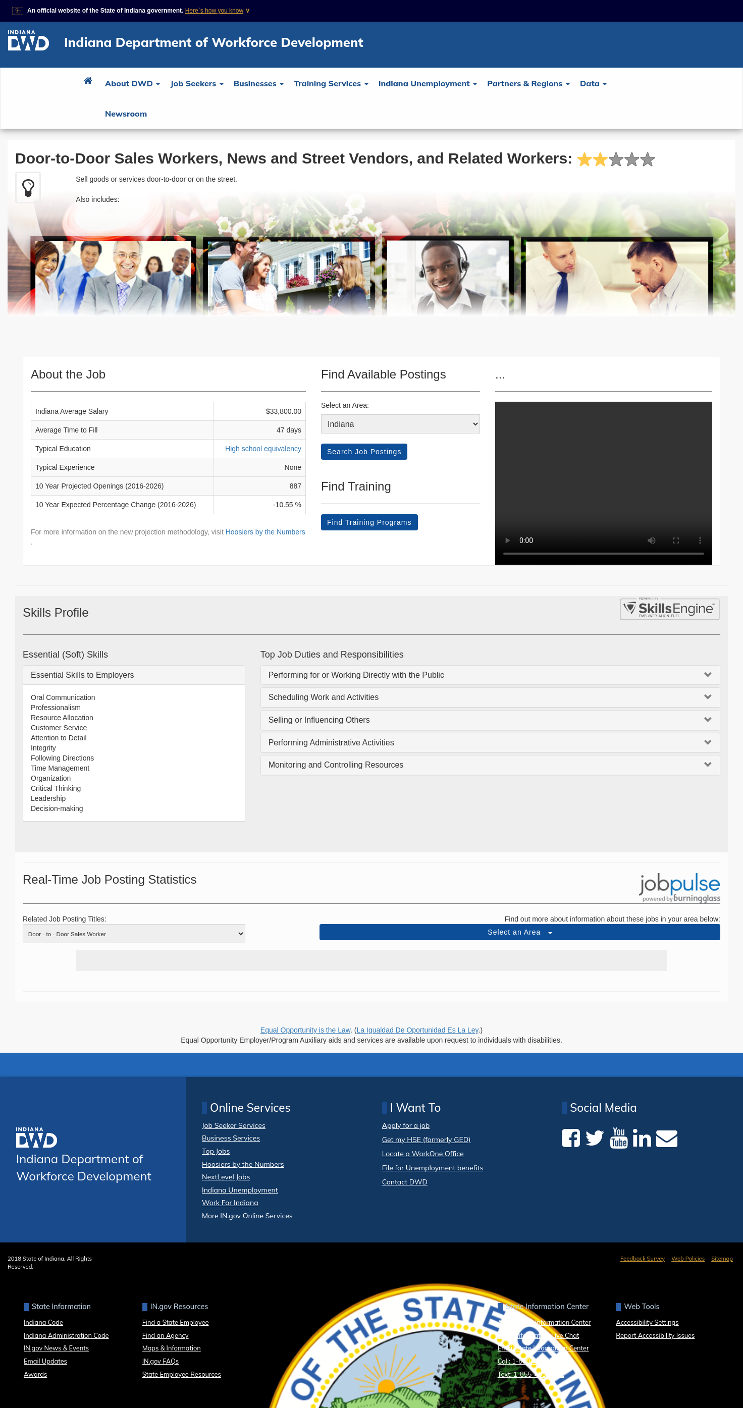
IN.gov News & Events (56, 1348)
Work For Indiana (230, 1203)
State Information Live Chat (538, 1335)
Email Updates (45, 1361)
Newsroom (126, 114)
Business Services (231, 1138)
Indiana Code (43, 1322)
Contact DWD (405, 1182)
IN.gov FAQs (160, 1361)
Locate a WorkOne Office (423, 1154)
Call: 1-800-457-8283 (530, 1361)
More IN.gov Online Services (247, 1216)
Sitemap (722, 1258)
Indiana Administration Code (66, 1335)
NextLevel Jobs (226, 1177)
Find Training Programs (369, 522)
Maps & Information (171, 1348)
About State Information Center (544, 1322)
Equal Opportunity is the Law (305, 1030)
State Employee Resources (181, 1374)
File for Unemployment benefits (433, 1168)
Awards (35, 1374)
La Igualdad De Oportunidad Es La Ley (418, 1030)
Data (593, 83)
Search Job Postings (364, 452)
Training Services (331, 83)
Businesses (259, 83)
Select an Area (520, 932)
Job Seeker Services (234, 1125)
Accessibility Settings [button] (647, 1322)
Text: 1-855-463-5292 (531, 1374)
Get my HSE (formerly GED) (426, 1139)
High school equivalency (263, 449)
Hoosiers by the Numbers (265, 532)
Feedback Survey (642, 1258)
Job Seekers (196, 83)
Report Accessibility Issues (655, 1335)
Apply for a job (406, 1125)
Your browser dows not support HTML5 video (603, 483)
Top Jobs (216, 1151)
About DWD (132, 83)
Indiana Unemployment (428, 83)
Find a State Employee (175, 1322)
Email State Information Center (543, 1348)
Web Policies (688, 1258)
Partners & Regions (528, 83)
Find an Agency (165, 1335)
